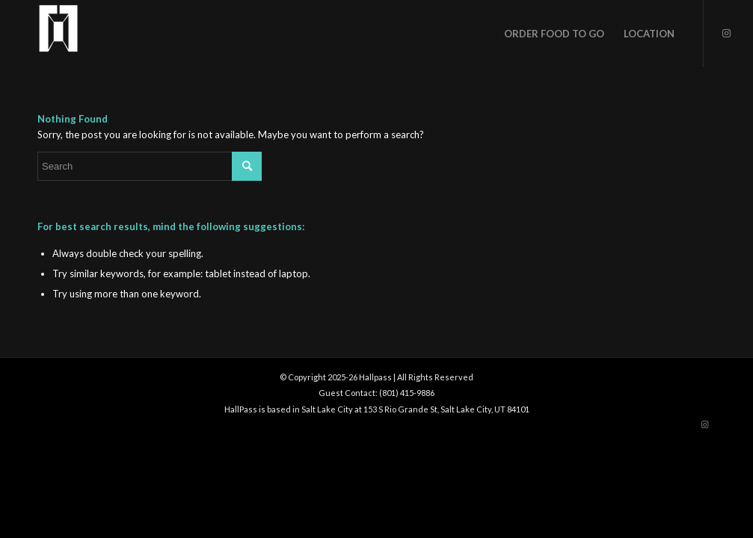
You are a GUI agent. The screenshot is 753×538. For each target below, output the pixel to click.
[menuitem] (554, 33)
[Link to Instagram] (727, 33)
